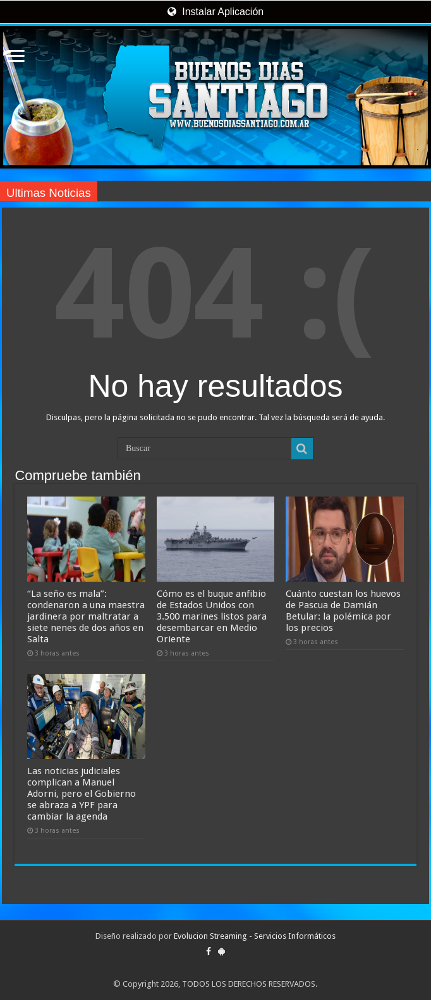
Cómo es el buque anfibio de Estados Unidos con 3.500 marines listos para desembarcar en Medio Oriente (212, 616)
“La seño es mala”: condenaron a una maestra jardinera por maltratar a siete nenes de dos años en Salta (86, 616)
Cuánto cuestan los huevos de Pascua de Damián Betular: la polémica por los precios (343, 610)
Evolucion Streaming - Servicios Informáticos (255, 936)
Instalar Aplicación (215, 11)
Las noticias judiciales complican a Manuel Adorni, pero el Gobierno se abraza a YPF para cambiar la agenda (81, 793)
